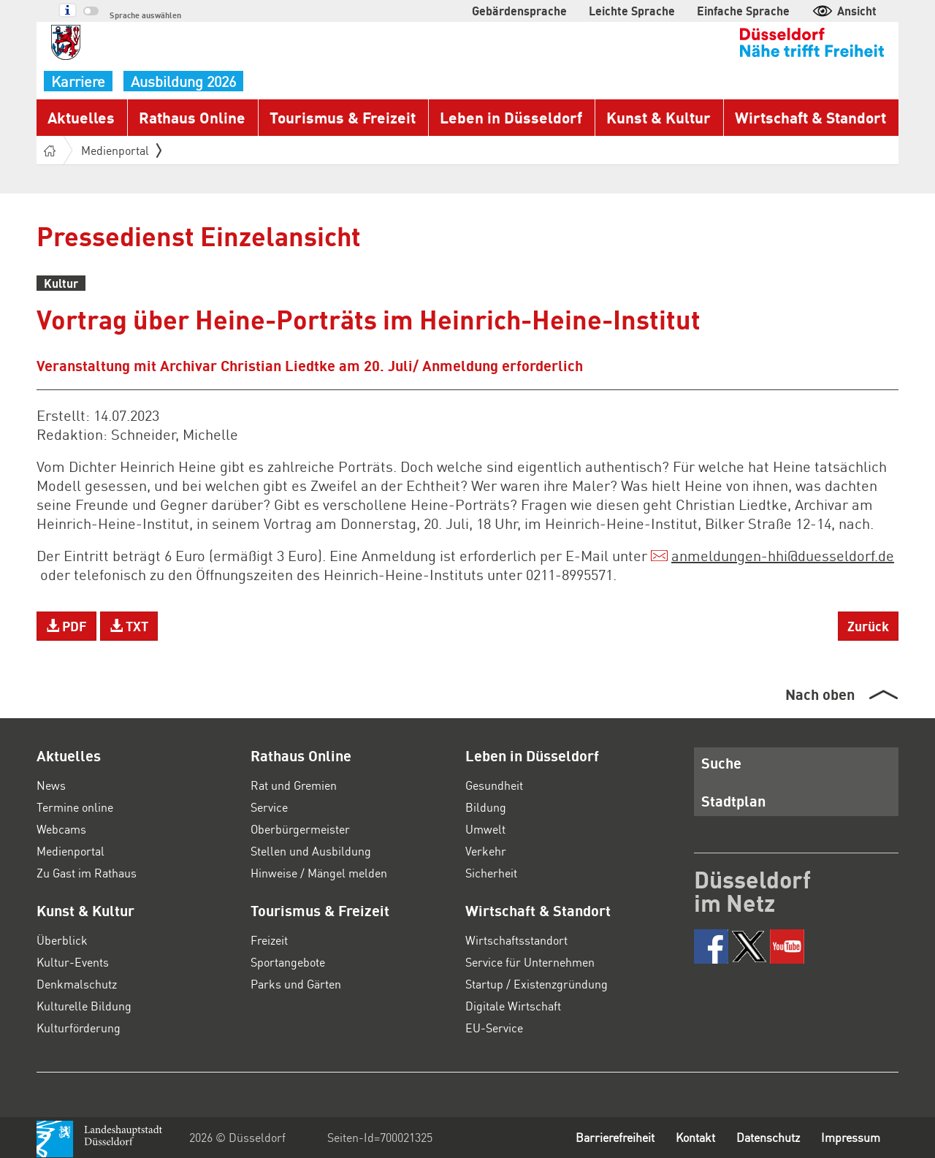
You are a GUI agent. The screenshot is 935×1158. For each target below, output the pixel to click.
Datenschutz (768, 1137)
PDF (66, 625)
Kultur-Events (73, 962)
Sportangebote (288, 962)
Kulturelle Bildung (84, 1005)
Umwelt (485, 829)
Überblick (62, 940)
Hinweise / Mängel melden (319, 872)
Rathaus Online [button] (192, 117)
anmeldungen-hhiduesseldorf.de (782, 555)
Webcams (61, 829)
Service (269, 807)
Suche (721, 762)
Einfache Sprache (743, 10)
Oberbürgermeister (300, 829)
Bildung (485, 807)
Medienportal (121, 150)
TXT (129, 625)
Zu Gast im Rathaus (87, 872)
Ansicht (844, 10)
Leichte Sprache (632, 10)
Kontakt (695, 1137)
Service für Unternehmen (530, 962)
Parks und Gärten (296, 983)
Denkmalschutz (77, 983)
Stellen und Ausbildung (311, 850)
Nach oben (820, 694)
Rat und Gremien (294, 785)
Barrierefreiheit (615, 1137)
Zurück (868, 625)
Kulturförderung (79, 1027)
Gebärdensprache (519, 10)
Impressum (850, 1137)
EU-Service (494, 1027)
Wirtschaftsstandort (516, 940)
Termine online (75, 807)
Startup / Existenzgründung (536, 983)
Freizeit (269, 940)
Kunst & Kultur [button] (658, 117)
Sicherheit (491, 872)
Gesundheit (494, 785)
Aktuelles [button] (81, 117)
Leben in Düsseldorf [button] (511, 117)
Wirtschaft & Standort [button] (810, 117)
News (51, 785)
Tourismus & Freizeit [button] (343, 117)
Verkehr (485, 850)
